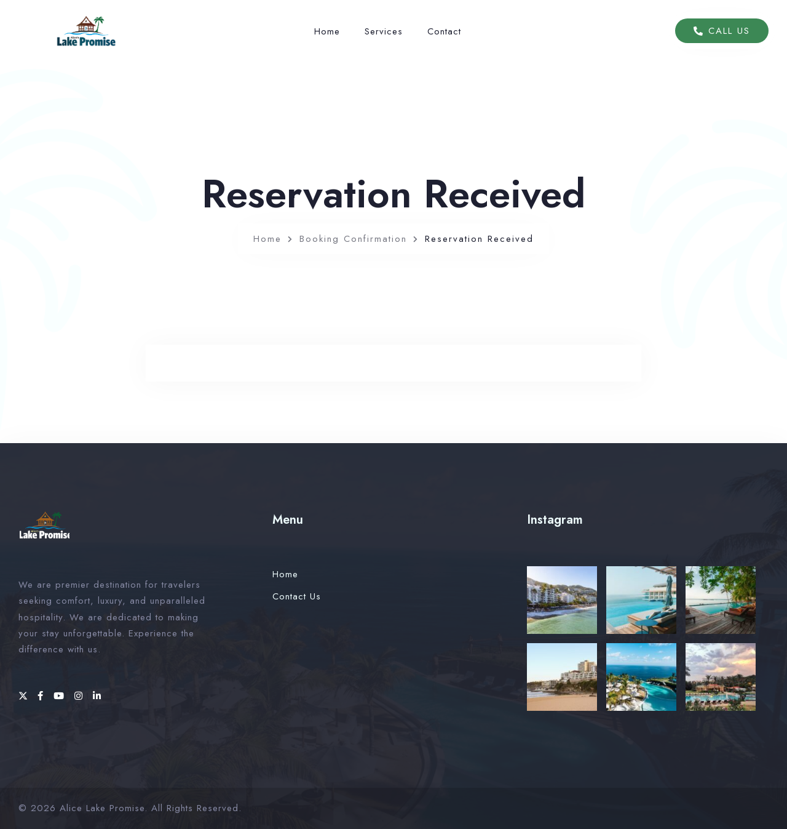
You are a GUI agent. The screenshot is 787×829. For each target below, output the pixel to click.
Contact (444, 31)
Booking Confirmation (353, 239)
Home (327, 31)
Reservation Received (479, 239)
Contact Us (296, 596)
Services (384, 31)
